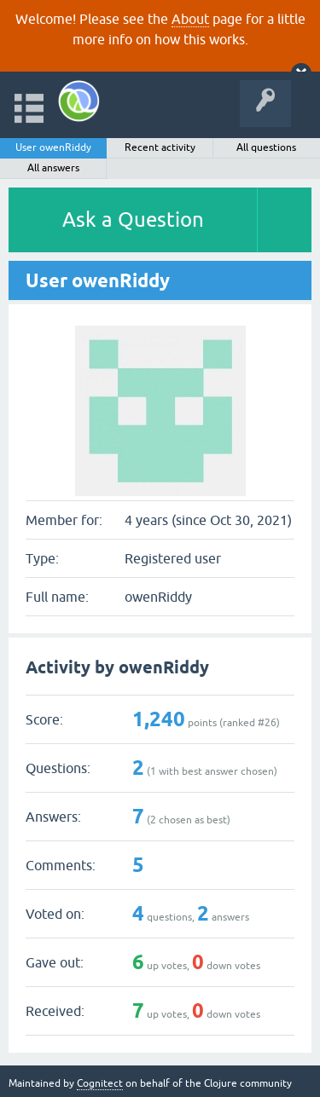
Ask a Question (133, 219)
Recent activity (160, 147)
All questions (266, 147)
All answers (53, 168)
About (190, 18)
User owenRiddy (53, 147)
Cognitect (100, 1083)
